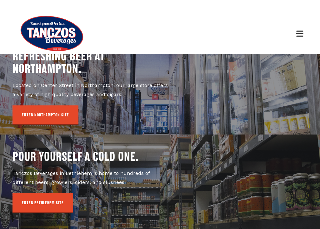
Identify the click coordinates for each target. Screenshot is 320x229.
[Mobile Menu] (300, 33)
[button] (45, 115)
